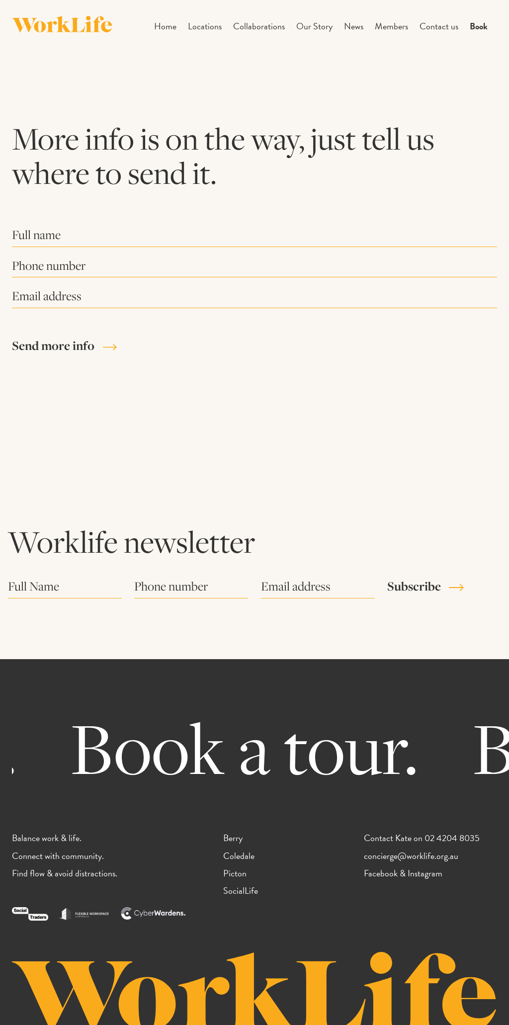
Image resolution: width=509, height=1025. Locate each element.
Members (391, 26)
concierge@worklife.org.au (411, 855)
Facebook (381, 873)
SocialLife (240, 890)
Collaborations (259, 26)
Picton (235, 873)
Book (479, 26)
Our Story (314, 26)
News (353, 26)
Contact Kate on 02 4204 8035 (422, 838)
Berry (233, 838)
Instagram (425, 873)
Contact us (439, 26)
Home (165, 26)
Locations (205, 26)
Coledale (238, 855)
